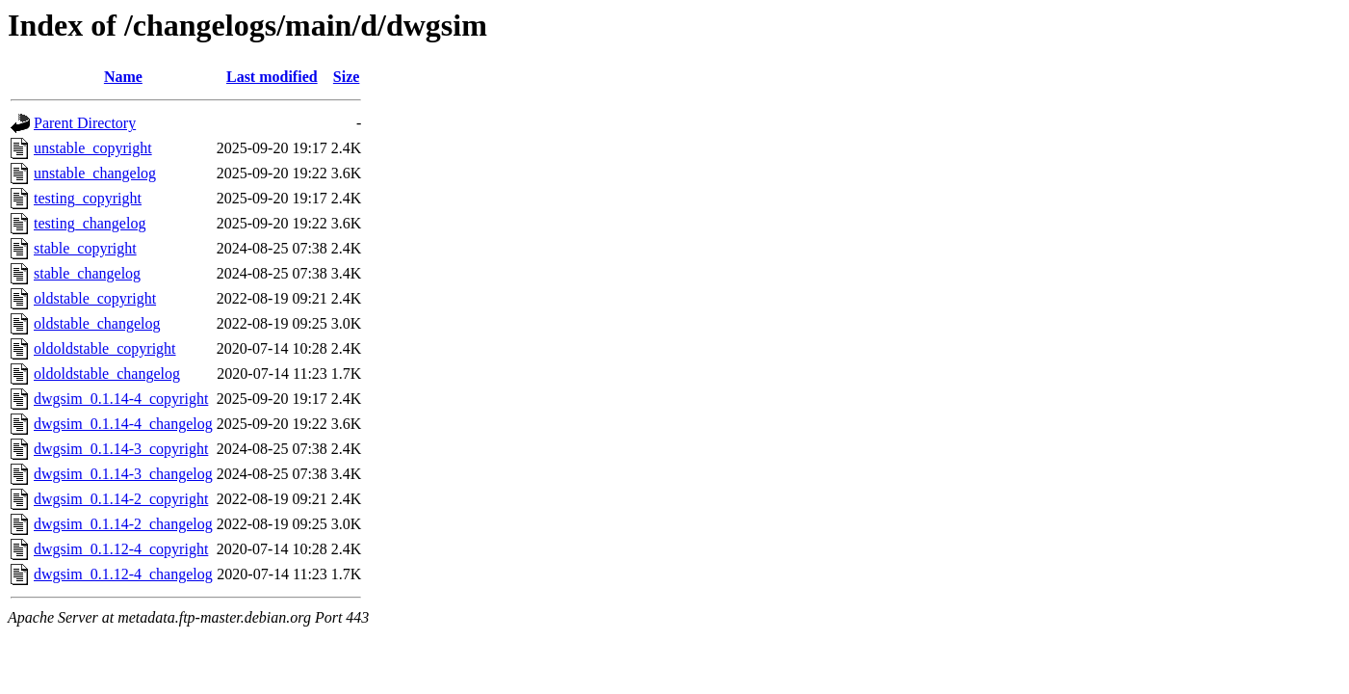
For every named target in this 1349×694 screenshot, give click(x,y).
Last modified (272, 76)
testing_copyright (88, 198)
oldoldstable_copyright (105, 348)
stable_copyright (85, 248)
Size (346, 76)
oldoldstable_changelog (107, 373)
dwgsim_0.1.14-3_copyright (121, 448)
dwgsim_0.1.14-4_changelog (123, 423)
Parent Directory (85, 123)
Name (123, 76)
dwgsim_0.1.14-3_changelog (123, 474)
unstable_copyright (93, 148)
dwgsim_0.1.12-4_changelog (123, 574)
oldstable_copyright (95, 298)
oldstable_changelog (97, 323)
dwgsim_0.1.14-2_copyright (121, 499)
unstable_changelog (95, 173)
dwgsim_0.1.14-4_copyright (121, 398)
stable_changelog (87, 273)
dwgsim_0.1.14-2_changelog (123, 524)
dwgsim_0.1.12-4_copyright (121, 549)
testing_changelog (89, 223)
